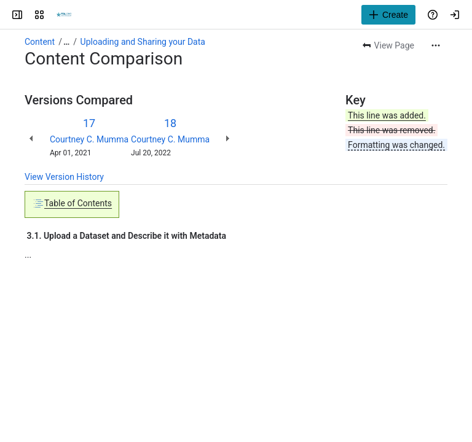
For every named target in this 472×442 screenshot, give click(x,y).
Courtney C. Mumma (89, 139)
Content (40, 42)
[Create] (388, 15)
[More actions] (435, 45)
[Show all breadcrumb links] (66, 42)
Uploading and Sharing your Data (143, 42)
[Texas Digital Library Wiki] (64, 15)
